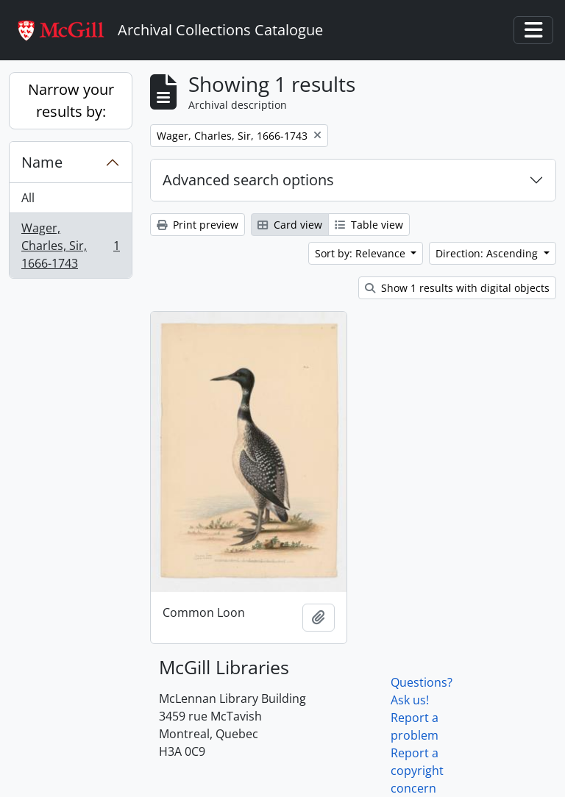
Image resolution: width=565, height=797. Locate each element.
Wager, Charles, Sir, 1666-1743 (70, 245)
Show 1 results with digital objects (457, 288)
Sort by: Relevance (361, 253)
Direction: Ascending (488, 253)
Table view (369, 225)
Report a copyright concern (417, 770)
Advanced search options (248, 180)
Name (42, 162)
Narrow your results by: (71, 100)
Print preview (197, 225)
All (28, 198)
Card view (289, 225)
